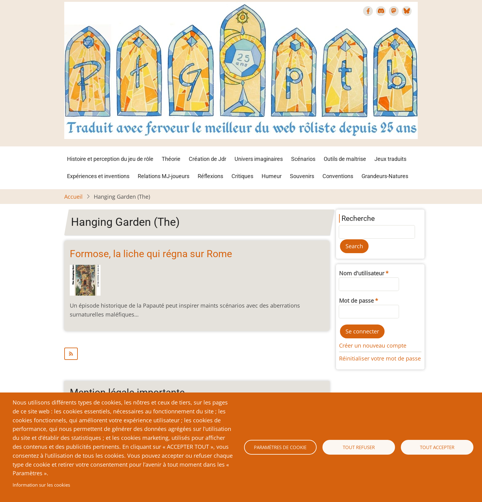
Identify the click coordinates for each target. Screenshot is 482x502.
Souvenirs (302, 176)
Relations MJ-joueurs (163, 176)
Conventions (337, 176)
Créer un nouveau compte (372, 345)
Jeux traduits (390, 159)
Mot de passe (356, 300)
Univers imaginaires (259, 159)
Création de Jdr (207, 159)
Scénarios (303, 159)
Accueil (73, 196)
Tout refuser (359, 447)
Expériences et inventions (98, 176)
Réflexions (210, 176)
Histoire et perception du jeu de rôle (110, 159)
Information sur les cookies (41, 485)
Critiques (242, 176)
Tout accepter (437, 447)
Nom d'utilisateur (361, 273)
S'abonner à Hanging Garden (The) (197, 354)
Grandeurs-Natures (385, 176)
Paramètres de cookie (280, 447)
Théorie (171, 159)
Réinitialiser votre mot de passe (380, 358)
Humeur (272, 176)
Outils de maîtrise (345, 159)
